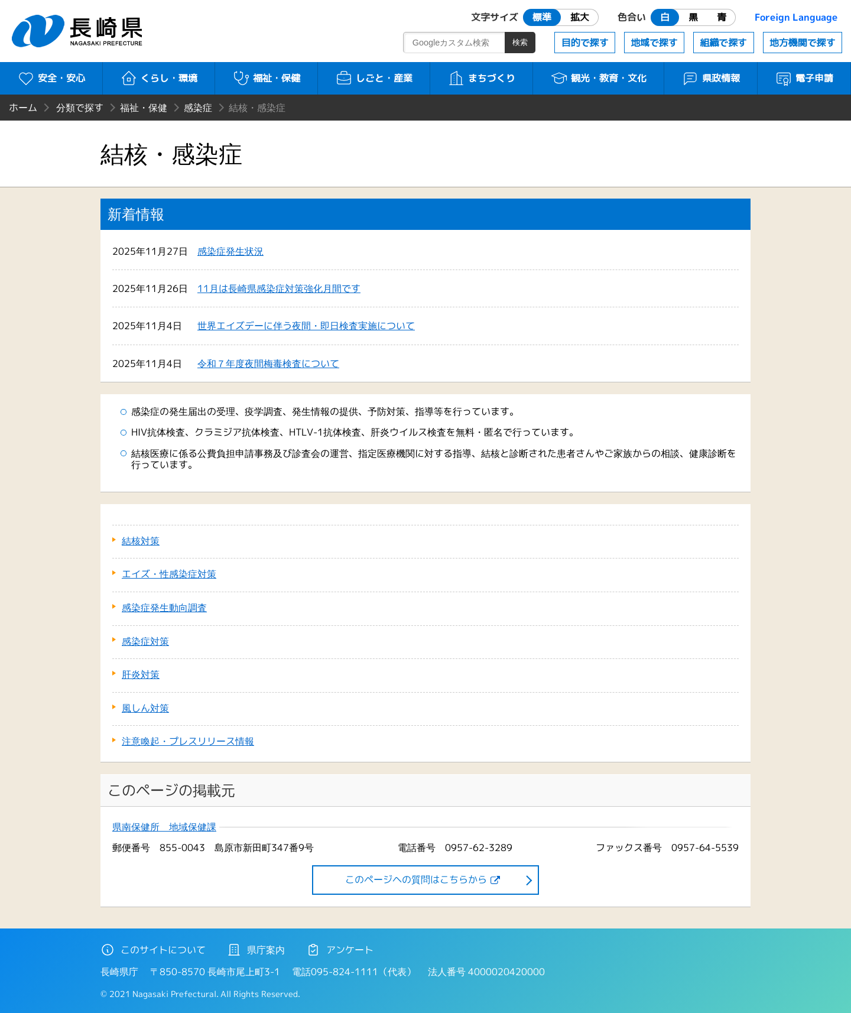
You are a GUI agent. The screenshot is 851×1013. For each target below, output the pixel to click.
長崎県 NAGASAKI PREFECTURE (78, 31)
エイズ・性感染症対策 (169, 573)
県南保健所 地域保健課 (164, 827)
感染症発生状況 (230, 251)
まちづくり (481, 78)
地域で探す (654, 42)
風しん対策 (145, 708)
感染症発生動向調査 (164, 607)
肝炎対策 (141, 674)
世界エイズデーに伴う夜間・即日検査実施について (306, 325)
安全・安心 (51, 78)
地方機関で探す (802, 42)
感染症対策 (145, 641)
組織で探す (723, 42)
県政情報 (710, 78)
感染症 (198, 107)
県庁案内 (256, 950)
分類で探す (79, 107)
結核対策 (141, 540)
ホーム (23, 107)
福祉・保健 (266, 78)
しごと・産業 (373, 78)
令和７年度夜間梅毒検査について (268, 363)
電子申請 (804, 78)
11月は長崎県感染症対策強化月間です (278, 288)
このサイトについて (153, 950)
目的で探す (585, 42)
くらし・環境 (158, 78)
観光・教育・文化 (598, 78)
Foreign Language (796, 17)
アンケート (339, 950)
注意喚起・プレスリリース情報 (188, 741)
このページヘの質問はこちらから (416, 879)
